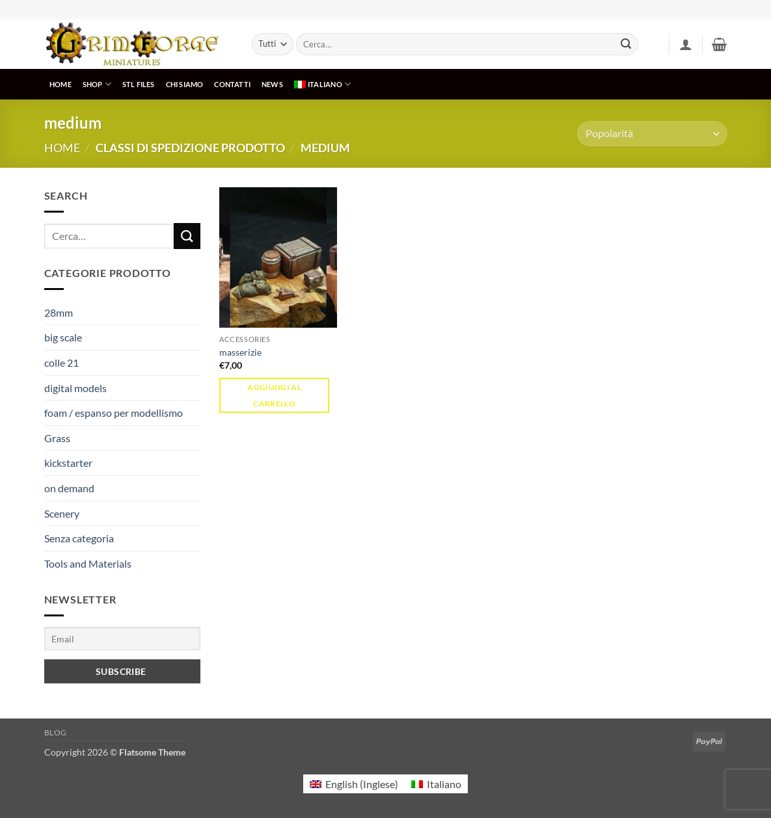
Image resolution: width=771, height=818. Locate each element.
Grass (57, 438)
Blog (55, 732)
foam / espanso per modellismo (113, 412)
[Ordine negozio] (652, 133)
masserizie (240, 352)
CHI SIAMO (185, 84)
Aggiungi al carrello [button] (274, 395)
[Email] (122, 638)
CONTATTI (232, 84)
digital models (75, 388)
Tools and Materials (87, 563)
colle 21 (61, 362)
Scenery (61, 513)
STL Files (138, 84)
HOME (60, 84)
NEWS (272, 84)
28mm (58, 312)
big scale (63, 337)
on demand (69, 488)
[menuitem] (322, 84)
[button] (685, 44)
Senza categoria (79, 538)
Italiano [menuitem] (444, 784)
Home (62, 147)
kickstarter (68, 462)
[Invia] (626, 44)
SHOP (97, 84)
